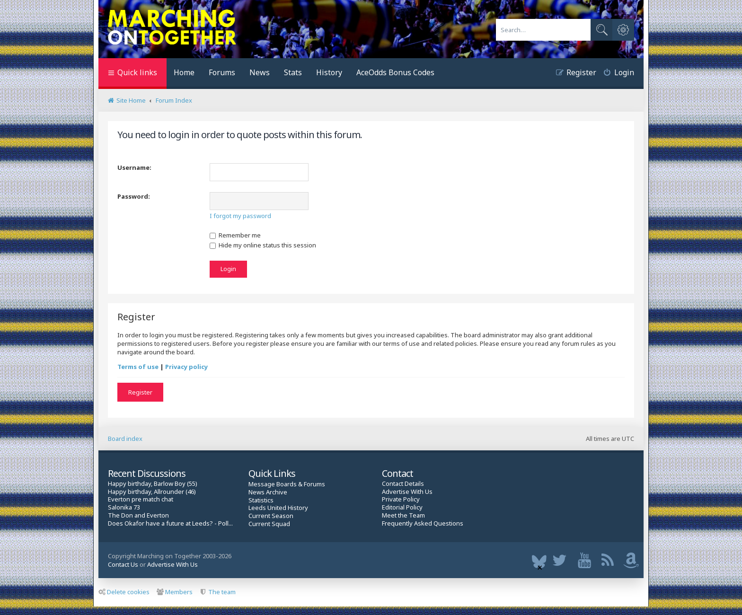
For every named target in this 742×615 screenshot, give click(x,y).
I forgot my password (240, 215)
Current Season (270, 516)
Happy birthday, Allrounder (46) (152, 492)
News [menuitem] (259, 72)
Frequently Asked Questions (422, 523)
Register (140, 392)
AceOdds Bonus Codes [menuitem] (395, 72)
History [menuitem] (329, 72)
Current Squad (269, 524)
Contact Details (403, 484)
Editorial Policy (402, 507)
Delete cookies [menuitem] (124, 592)
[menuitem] (615, 73)
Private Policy (401, 499)
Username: (134, 167)
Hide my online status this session (263, 245)
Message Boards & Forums (286, 484)
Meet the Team (403, 515)
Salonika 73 (124, 507)
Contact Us (123, 564)
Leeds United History (278, 508)
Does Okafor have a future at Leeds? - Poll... (170, 523)
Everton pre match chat (140, 499)
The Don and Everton (138, 515)
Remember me (235, 235)
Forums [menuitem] (222, 72)
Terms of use (138, 366)
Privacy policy (186, 366)
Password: (133, 196)
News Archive (267, 492)
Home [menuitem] (184, 72)
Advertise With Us (407, 492)
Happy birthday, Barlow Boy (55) (152, 484)
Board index (125, 438)
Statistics (261, 500)
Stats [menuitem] (293, 72)
